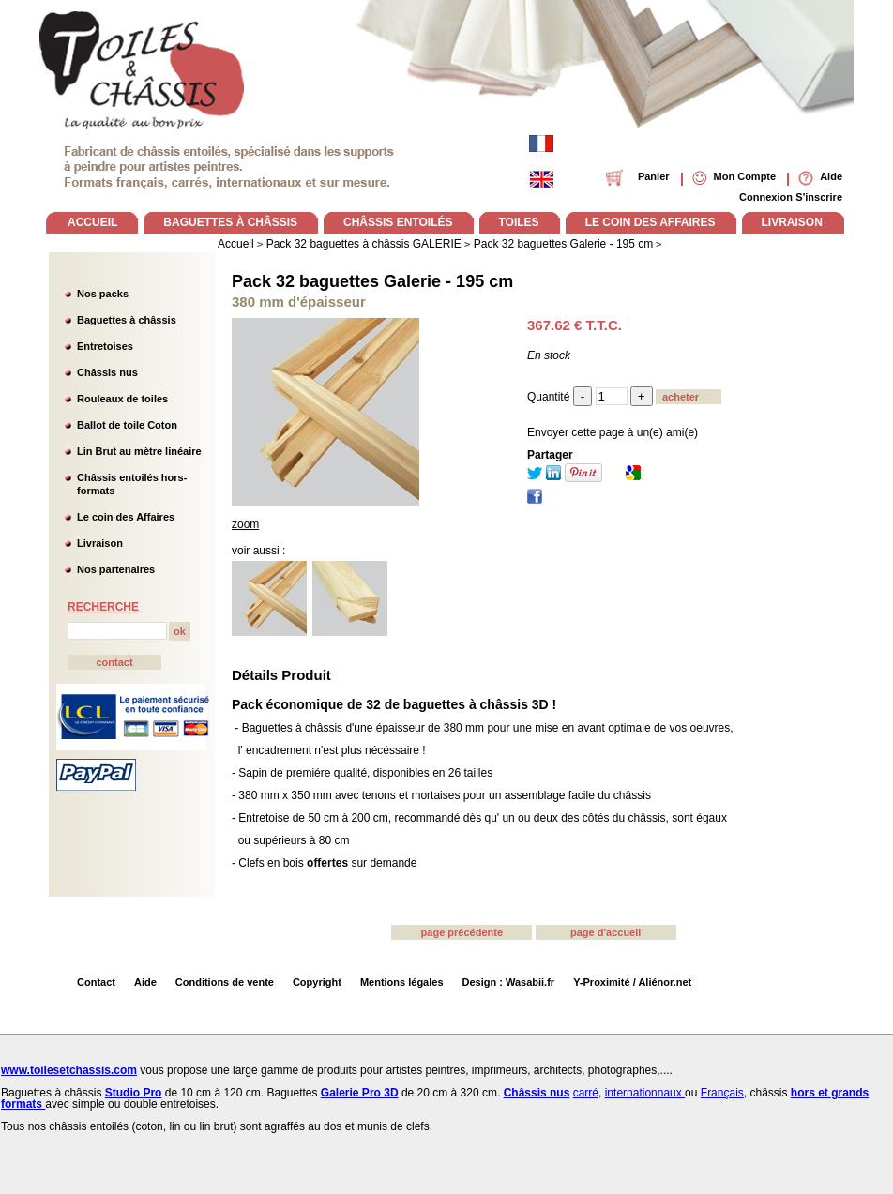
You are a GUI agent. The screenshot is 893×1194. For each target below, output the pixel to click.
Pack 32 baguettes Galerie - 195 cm (372, 281)
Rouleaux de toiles (122, 398)
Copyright (317, 982)
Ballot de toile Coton (127, 425)
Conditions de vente (224, 982)
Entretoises (105, 346)
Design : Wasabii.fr (508, 982)
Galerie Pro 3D (360, 1092)
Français (722, 1092)
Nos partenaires (116, 569)
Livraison (100, 543)
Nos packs (103, 293)
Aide (145, 982)
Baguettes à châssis (126, 319)
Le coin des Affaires (125, 516)
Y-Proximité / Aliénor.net (632, 982)
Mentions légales (402, 982)
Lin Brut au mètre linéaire (139, 451)
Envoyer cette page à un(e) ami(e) (612, 432)
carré (585, 1092)
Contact (96, 982)
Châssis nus (107, 372)
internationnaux (645, 1092)
